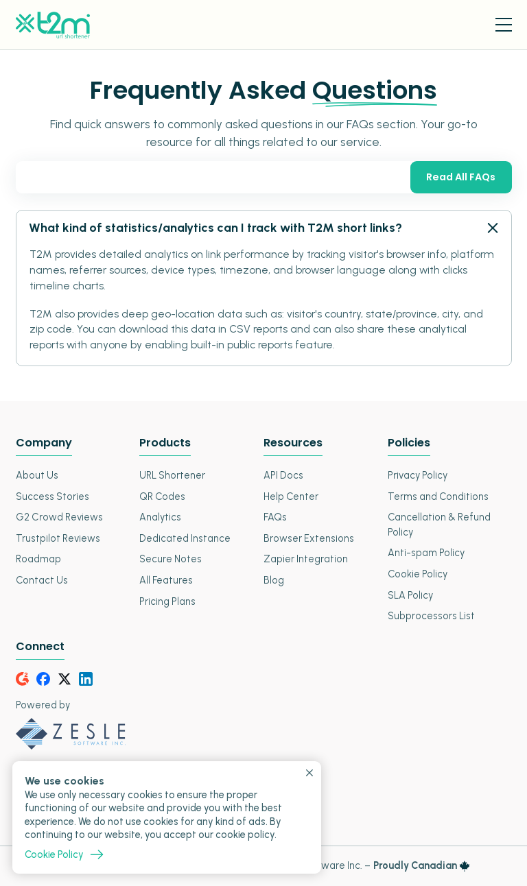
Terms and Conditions (438, 496)
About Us (37, 475)
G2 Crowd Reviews (59, 517)
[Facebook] (43, 679)
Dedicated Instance (185, 538)
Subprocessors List (431, 616)
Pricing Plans (167, 601)
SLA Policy (410, 595)
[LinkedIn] (86, 679)
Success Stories (52, 496)
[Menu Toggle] (503, 25)
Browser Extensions (309, 538)
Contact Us (42, 580)
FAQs (275, 517)
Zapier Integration (306, 559)
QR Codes (162, 496)
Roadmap (38, 559)
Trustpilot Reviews (58, 538)
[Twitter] (64, 679)
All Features (166, 580)
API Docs (283, 475)
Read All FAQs (460, 177)
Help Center (291, 496)
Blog (274, 580)
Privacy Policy (417, 475)
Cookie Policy (417, 574)
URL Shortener (172, 475)
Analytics (160, 517)
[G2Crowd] (23, 679)
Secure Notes (170, 559)
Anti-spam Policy (426, 553)
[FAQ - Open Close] (491, 228)
